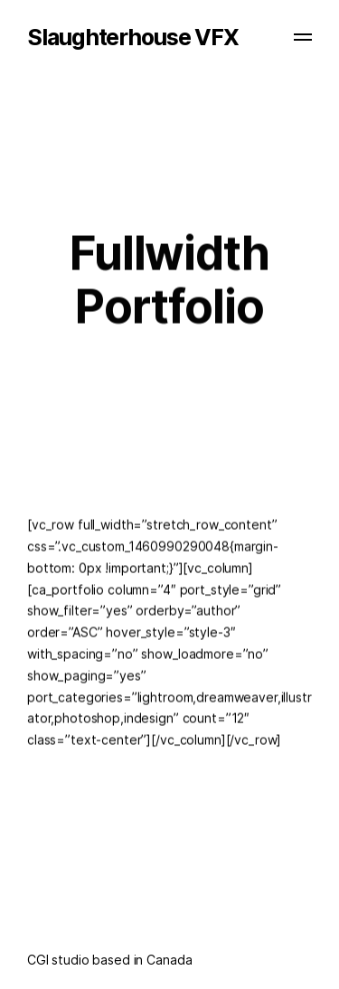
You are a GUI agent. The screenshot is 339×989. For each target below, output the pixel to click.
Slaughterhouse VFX (133, 37)
